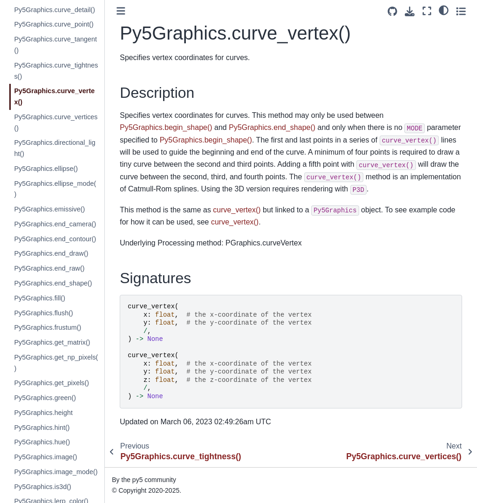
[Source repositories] (392, 11)
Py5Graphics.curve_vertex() (54, 96)
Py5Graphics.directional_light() (54, 148)
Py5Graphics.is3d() (42, 486)
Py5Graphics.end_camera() (55, 224)
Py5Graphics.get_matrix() (52, 342)
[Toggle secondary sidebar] (461, 11)
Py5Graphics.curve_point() (53, 24)
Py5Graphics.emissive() (49, 209)
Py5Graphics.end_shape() (53, 283)
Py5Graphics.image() (45, 457)
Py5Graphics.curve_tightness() (56, 70)
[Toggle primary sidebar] (120, 11)
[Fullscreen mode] (427, 11)
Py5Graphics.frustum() (47, 327)
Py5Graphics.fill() (39, 298)
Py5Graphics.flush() (43, 313)
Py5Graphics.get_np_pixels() (56, 362)
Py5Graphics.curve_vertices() (55, 122)
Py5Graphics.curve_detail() (54, 10)
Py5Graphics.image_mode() (55, 472)
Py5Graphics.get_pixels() (51, 383)
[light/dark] (443, 10)
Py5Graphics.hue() (42, 442)
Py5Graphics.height (43, 412)
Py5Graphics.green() (45, 397)
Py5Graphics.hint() (41, 427)
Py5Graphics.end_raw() (49, 268)
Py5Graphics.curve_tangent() (55, 44)
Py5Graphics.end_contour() (55, 239)
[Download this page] (409, 11)
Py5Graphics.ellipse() (46, 168)
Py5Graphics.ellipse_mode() (55, 189)
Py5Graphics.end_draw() (51, 253)
